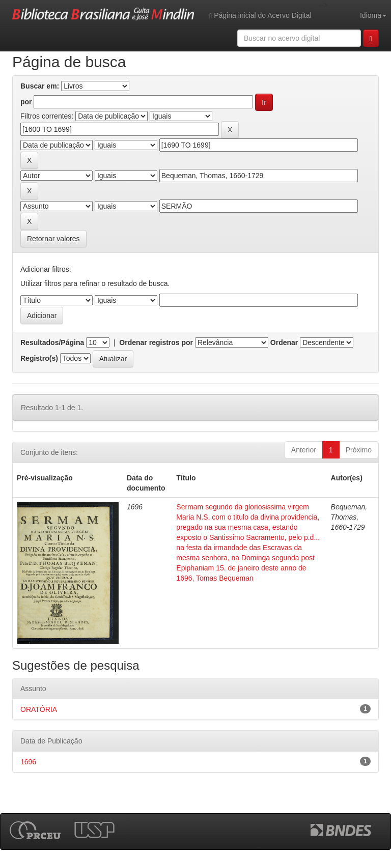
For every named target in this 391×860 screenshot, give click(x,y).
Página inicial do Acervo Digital (260, 15)
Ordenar (284, 342)
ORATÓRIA (38, 709)
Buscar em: (39, 86)
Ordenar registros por (156, 342)
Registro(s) (39, 358)
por (26, 102)
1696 (28, 762)
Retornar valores (53, 239)
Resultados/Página (52, 342)
